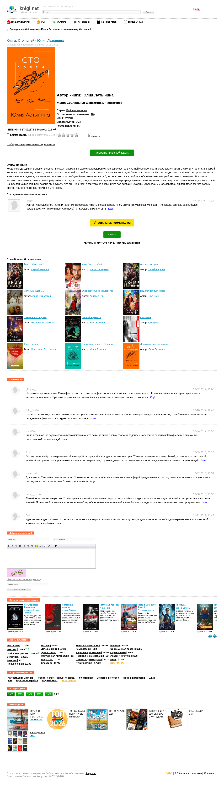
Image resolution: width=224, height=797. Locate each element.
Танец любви (31, 344)
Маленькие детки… (34, 291)
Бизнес (45, 645)
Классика (46, 663)
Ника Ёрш (153, 296)
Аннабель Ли (97, 296)
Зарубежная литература (55, 656)
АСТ (78, 121)
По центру (28, 546)
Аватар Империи (149, 264)
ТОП (43, 21)
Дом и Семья (48, 652)
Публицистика (84, 663)
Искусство (47, 659)
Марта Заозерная (99, 269)
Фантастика (113, 102)
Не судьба (181, 605)
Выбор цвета (40, 546)
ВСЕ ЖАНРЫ (117, 663)
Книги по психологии (88, 645)
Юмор (113, 659)
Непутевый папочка (109, 605)
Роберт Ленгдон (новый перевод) (56, 678)
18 (92, 114)
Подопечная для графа (152, 291)
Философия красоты (67, 606)
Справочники (118, 652)
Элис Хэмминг (97, 322)
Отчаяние (145, 317)
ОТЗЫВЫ (84, 21)
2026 (10, 694)
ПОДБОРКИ (135, 21)
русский (69, 118)
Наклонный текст (12, 546)
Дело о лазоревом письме (154, 344)
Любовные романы (18, 653)
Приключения (15, 663)
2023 (39, 694)
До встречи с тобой (108, 678)
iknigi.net (90, 773)
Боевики (12, 660)
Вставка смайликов (36, 546)
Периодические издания (90, 656)
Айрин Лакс (105, 608)
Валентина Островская (43, 349)
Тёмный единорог (91, 317)
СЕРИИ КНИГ (109, 21)
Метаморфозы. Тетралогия (31, 606)
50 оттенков (86, 678)
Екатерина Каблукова (43, 322)
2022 (48, 694)
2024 (29, 694)
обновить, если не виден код (24, 579)
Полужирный (9, 546)
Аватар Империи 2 (34, 264)
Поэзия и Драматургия (89, 659)
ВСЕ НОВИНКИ (20, 21)
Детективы (13, 657)
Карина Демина (69, 610)
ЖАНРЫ (62, 21)
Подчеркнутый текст (16, 546)
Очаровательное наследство (97, 291)
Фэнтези (11, 649)
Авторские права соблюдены (112, 152)
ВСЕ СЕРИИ (69, 680)
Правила (209, 773)
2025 (20, 694)
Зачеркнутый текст (20, 546)
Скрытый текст (45, 546)
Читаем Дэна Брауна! (20, 678)
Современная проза (121, 649)
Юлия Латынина (98, 95)
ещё (56, 693)
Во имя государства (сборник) (98, 344)
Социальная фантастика (85, 102)
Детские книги (49, 649)
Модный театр (50, 680)
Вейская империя (76, 110)
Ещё (110, 208)
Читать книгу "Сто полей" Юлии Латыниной (112, 242)
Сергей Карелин (40, 269)
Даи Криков (154, 322)
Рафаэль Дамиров (146, 610)
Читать (112, 234)
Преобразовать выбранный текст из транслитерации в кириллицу (52, 546)
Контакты (197, 773)
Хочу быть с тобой (92, 264)
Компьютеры (83, 649)
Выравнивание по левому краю (24, 546)
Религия (115, 645)
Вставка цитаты (48, 546)
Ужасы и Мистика (120, 656)
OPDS (169, 773)
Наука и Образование (88, 652)
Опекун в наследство (35, 317)
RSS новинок (182, 773)
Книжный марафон (134, 678)
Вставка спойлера (56, 546)
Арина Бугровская (41, 296)
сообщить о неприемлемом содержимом (31, 144)
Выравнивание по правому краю (32, 546)
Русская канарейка (27, 680)
